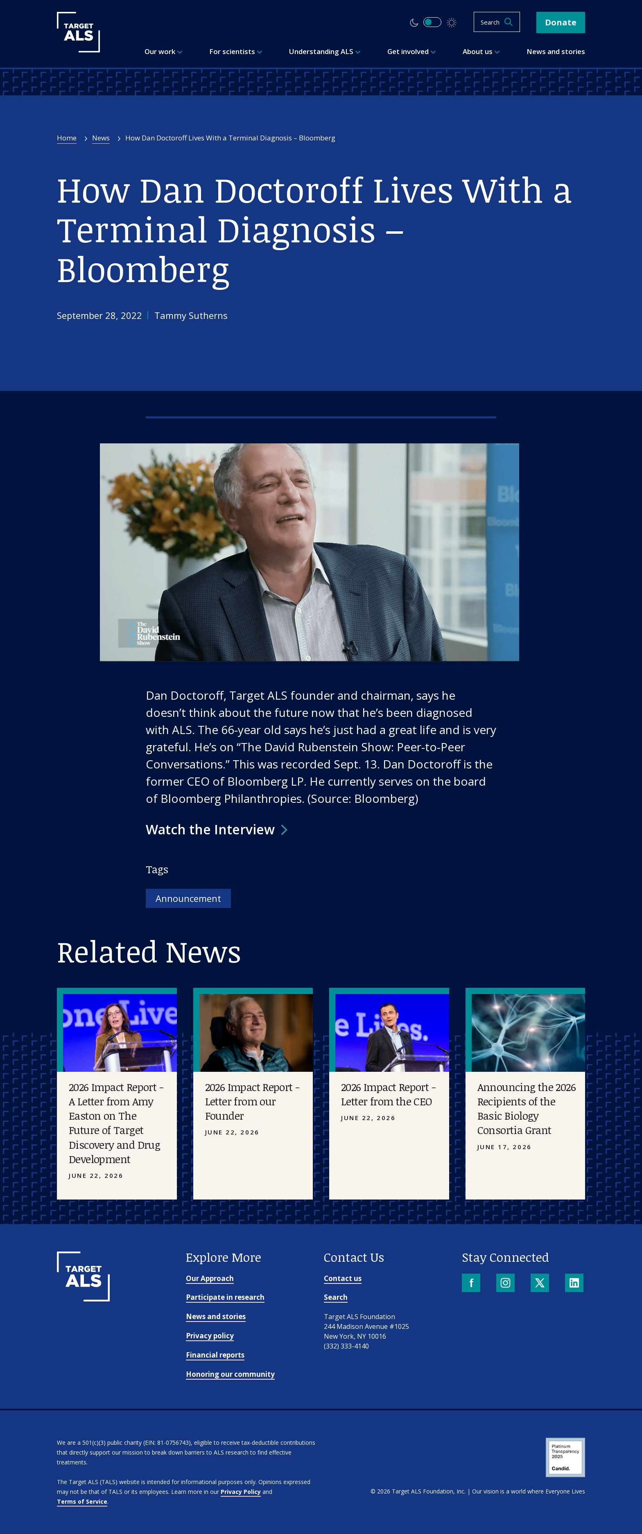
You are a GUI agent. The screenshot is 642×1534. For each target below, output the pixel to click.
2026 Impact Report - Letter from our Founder (252, 1101)
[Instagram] (506, 1284)
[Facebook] (472, 1284)
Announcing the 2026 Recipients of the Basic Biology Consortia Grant (526, 1108)
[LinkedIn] (575, 1284)
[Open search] (497, 22)
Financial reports (215, 1355)
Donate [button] (560, 22)
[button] (216, 829)
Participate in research (225, 1297)
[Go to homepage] (83, 1299)
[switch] (432, 22)
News (101, 137)
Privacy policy (210, 1335)
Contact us (343, 1278)
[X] (541, 1284)
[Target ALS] (78, 49)
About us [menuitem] (481, 51)
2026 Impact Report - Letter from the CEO (388, 1094)
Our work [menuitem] (164, 51)
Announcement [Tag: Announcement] (188, 898)
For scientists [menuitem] (235, 51)
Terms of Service (82, 1501)
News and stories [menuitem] (556, 51)
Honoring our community (230, 1374)
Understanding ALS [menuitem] (325, 51)
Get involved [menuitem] (411, 51)
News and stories (216, 1316)
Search (336, 1297)
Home (67, 137)
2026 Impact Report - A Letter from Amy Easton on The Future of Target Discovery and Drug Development (116, 1123)
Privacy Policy (241, 1492)
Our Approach (210, 1278)
